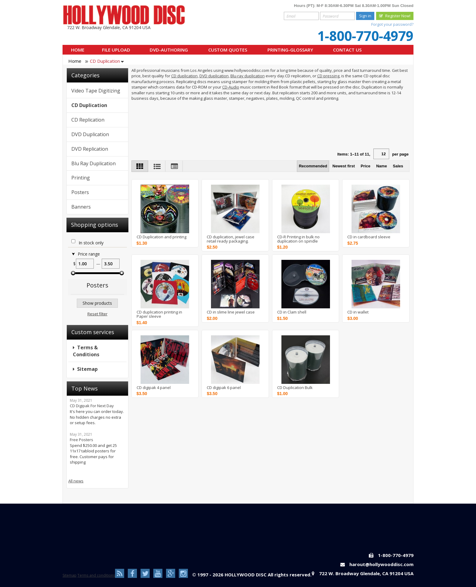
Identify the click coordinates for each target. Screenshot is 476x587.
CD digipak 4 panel (154, 387)
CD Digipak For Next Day (92, 405)
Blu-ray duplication (247, 76)
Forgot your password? (392, 24)
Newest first (343, 166)
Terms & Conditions (86, 351)
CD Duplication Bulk (295, 387)
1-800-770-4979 (365, 36)
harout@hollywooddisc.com (381, 564)
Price (365, 166)
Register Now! (397, 15)
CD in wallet (358, 312)
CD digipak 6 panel (224, 387)
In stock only (91, 243)
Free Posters (81, 439)
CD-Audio (230, 87)
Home (74, 61)
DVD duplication (214, 76)
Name (381, 166)
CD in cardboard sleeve (368, 237)
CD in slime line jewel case (231, 312)
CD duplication (184, 76)
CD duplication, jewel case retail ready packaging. (230, 239)
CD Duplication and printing (161, 237)
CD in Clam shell (291, 312)
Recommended (313, 166)
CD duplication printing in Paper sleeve (159, 314)
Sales (398, 166)
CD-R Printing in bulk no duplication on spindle (298, 239)
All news (75, 481)
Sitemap (87, 369)
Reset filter (97, 314)
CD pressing (328, 76)
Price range (89, 254)
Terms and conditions (96, 575)
